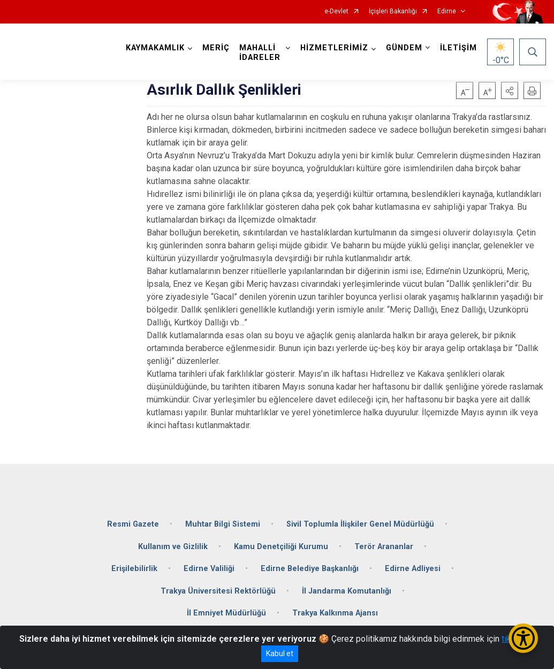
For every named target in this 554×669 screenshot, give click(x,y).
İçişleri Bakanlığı (393, 11)
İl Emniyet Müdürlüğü (226, 613)
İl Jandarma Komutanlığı (346, 591)
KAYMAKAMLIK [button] (155, 47)
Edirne (446, 11)
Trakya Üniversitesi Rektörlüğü (218, 591)
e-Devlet (336, 11)
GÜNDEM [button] (404, 47)
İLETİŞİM (458, 47)
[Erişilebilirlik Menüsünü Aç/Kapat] (523, 638)
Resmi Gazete (133, 524)
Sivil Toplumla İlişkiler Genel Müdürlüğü (360, 524)
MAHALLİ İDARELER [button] (259, 52)
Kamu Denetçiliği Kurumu (281, 546)
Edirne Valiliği (209, 568)
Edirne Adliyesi (413, 568)
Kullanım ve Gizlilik (173, 546)
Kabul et (279, 653)
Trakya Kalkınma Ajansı (335, 613)
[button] (509, 90)
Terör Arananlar (383, 546)
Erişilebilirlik (134, 568)
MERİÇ (216, 47)
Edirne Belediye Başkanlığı (310, 568)
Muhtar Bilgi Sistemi (222, 524)
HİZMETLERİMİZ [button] (334, 47)
